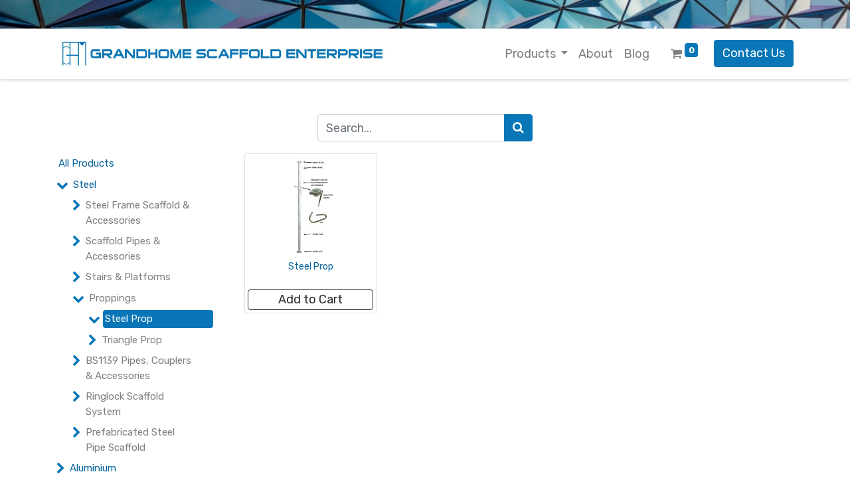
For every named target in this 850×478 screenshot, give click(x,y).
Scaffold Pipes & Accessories (123, 248)
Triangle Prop (132, 340)
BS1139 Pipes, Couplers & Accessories (138, 368)
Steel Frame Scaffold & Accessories (137, 212)
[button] (310, 299)
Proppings (112, 298)
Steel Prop (129, 319)
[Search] (518, 127)
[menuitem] (595, 54)
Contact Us (753, 53)
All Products (86, 163)
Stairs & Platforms (128, 277)
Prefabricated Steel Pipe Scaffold (130, 439)
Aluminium (93, 468)
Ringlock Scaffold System (125, 404)
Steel (84, 185)
